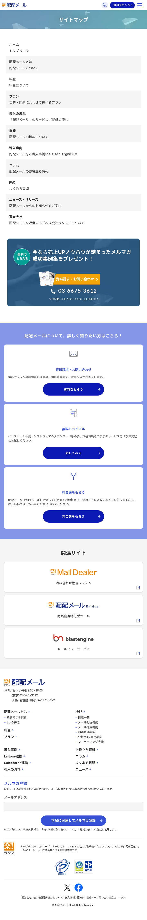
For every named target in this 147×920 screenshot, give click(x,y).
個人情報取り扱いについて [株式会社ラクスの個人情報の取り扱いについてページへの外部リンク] (48, 897)
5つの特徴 (13, 722)
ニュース (82, 769)
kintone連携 (13, 756)
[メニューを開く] (140, 5)
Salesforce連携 (16, 763)
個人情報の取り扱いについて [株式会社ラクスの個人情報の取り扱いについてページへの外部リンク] (59, 829)
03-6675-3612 (77, 290)
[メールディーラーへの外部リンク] (73, 577)
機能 (79, 712)
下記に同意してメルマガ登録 (73, 820)
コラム (80, 756)
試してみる (74, 453)
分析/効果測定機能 (90, 737)
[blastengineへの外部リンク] (73, 643)
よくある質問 (85, 763)
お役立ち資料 (85, 750)
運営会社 (26, 897)
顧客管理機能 (86, 732)
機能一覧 (83, 717)
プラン (9, 737)
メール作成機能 (88, 727)
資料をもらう (122, 5)
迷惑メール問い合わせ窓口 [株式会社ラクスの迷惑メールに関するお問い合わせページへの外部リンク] (101, 897)
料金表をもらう (73, 516)
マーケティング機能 (91, 742)
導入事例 (10, 750)
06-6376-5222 (46, 700)
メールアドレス (15, 797)
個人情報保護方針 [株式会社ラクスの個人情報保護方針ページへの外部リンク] (75, 897)
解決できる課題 (17, 717)
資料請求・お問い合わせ (75, 278)
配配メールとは (15, 712)
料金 (7, 730)
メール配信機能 (88, 722)
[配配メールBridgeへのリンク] (73, 610)
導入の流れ (12, 769)
